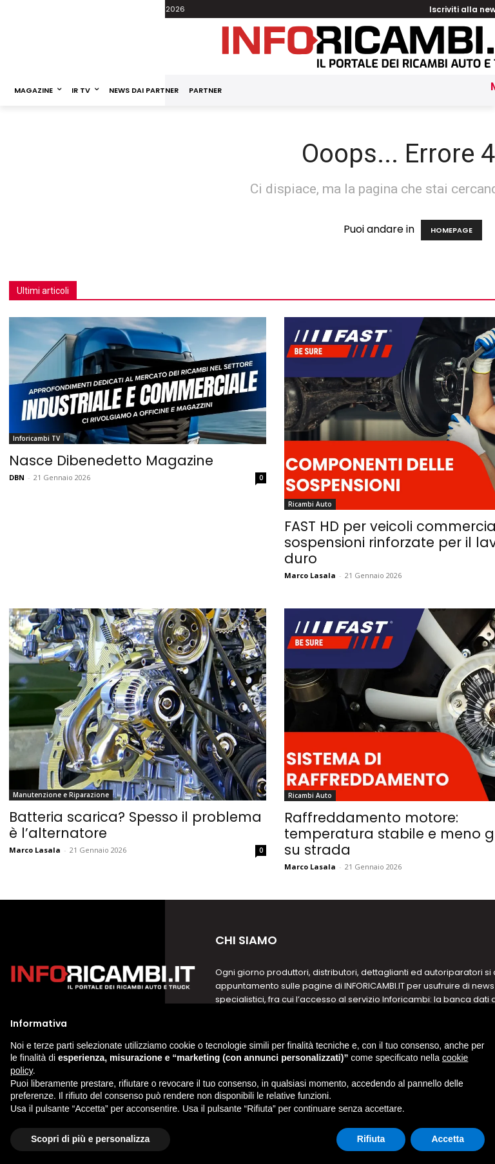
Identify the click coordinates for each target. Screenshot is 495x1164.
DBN (16, 477)
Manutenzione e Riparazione (61, 794)
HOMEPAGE (451, 230)
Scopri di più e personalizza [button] (90, 1139)
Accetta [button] (447, 1139)
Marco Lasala (310, 575)
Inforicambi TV (36, 438)
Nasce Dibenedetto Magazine (111, 460)
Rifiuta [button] (371, 1139)
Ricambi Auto (310, 504)
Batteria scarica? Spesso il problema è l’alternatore (135, 825)
